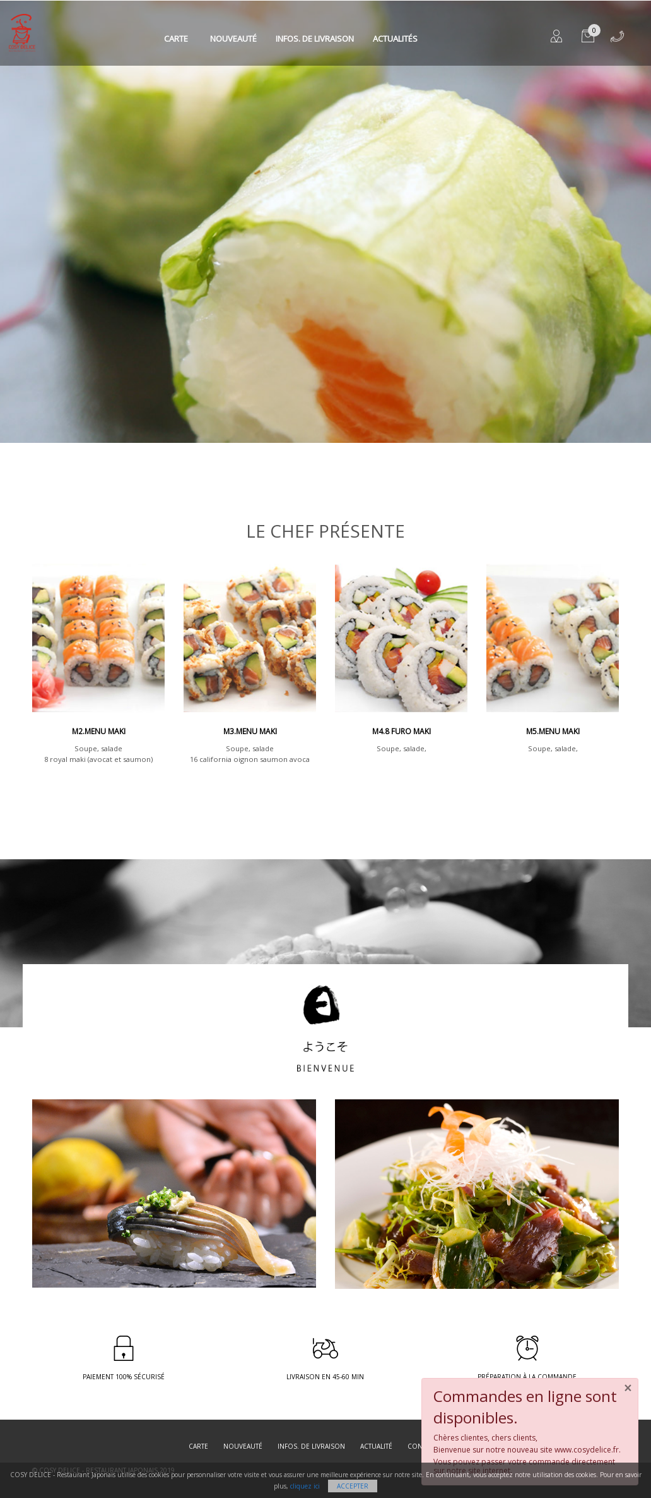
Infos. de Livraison (315, 38)
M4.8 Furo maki (401, 731)
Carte (176, 38)
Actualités (395, 38)
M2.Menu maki (99, 731)
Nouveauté (233, 38)
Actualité (376, 1446)
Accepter (352, 1486)
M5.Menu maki (553, 731)
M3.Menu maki (250, 731)
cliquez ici (305, 1486)
